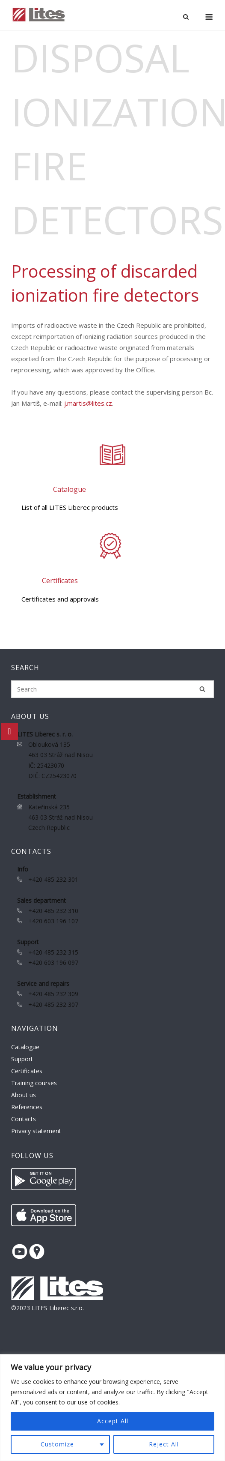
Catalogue (25, 1047)
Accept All (112, 1421)
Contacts (23, 1119)
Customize (57, 1444)
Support (22, 1059)
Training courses (34, 1083)
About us (23, 1095)
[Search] (202, 689)
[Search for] (112, 689)
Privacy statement (36, 1131)
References (26, 1107)
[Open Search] (185, 17)
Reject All (164, 1444)
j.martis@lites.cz (88, 403)
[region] (112, 1407)
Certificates (26, 1071)
